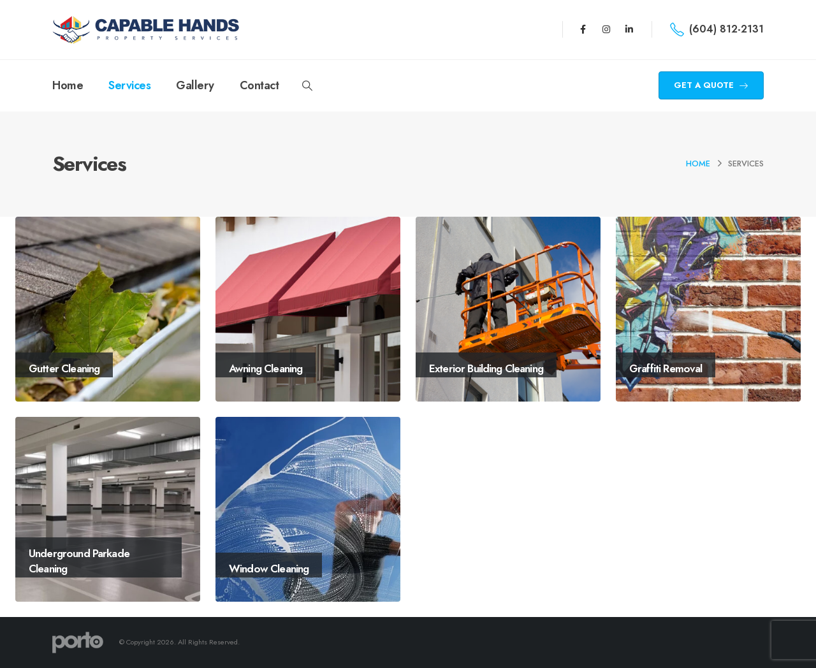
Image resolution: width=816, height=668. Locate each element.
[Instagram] (606, 29)
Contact (259, 85)
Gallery (195, 85)
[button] (307, 86)
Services (129, 85)
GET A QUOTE (711, 85)
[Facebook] (583, 29)
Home (67, 85)
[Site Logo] (148, 29)
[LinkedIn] (629, 29)
